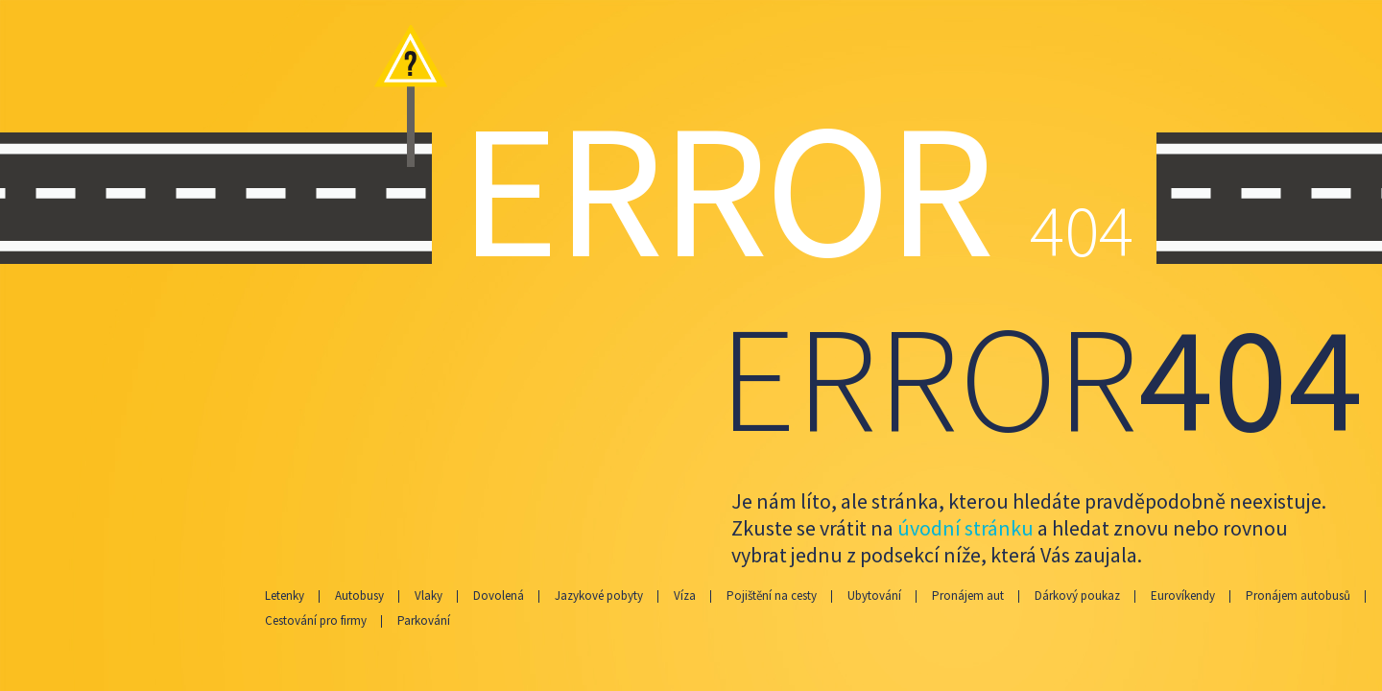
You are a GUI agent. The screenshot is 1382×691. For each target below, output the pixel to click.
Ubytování (874, 595)
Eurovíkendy (1183, 595)
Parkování (423, 620)
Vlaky (428, 595)
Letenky (284, 595)
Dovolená (498, 595)
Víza (685, 595)
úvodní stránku (965, 527)
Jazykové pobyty (599, 595)
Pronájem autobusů (1298, 595)
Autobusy (359, 595)
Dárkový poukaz (1077, 595)
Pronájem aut (968, 595)
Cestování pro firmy (316, 620)
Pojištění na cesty (772, 595)
